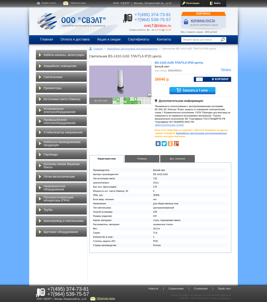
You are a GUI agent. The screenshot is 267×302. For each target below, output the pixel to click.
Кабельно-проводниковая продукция (62, 143)
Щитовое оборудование (61, 232)
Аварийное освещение (60, 66)
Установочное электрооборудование (60, 110)
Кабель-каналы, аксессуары (64, 55)
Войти (217, 3)
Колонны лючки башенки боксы (61, 165)
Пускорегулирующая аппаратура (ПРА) (58, 198)
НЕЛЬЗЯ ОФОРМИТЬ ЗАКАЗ (204, 25)
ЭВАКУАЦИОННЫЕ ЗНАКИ (169, 125)
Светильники (53, 77)
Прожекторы (53, 88)
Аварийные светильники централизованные (132, 49)
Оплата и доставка (75, 39)
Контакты (164, 39)
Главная (46, 39)
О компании (201, 288)
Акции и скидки (109, 39)
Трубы (48, 209)
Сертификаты (138, 39)
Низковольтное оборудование (54, 187)
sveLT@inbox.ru (157, 25)
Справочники (176, 288)
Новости (153, 288)
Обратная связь (78, 3)
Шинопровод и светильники (63, 220)
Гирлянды (51, 154)
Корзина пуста (203, 20)
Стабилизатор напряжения (63, 132)
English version (49, 3)
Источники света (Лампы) (62, 99)
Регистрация (192, 3)
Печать (226, 69)
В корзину (220, 79)
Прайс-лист (224, 288)
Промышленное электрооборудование (60, 121)
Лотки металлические (59, 176)
